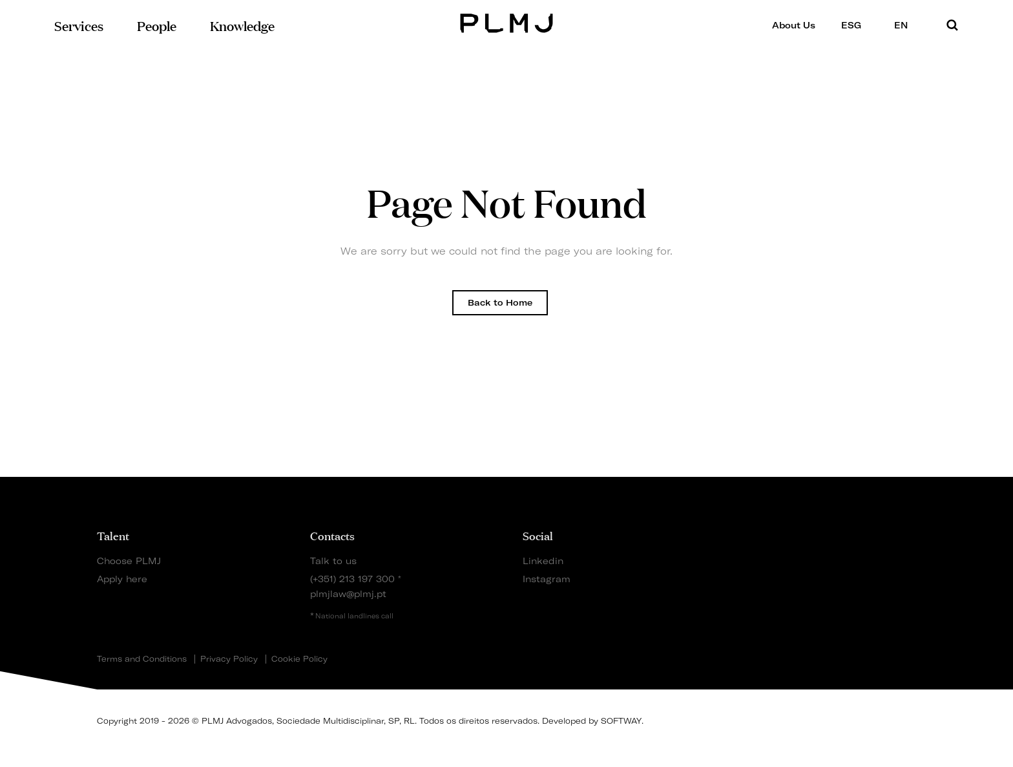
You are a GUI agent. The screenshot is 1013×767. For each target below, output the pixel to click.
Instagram (546, 578)
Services (78, 25)
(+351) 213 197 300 (352, 578)
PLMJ (507, 21)
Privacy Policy (229, 659)
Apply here (122, 578)
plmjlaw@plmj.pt (348, 593)
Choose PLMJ (129, 560)
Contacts (332, 535)
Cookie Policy (299, 659)
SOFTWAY (621, 721)
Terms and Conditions (142, 659)
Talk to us (333, 560)
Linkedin (543, 560)
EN (905, 25)
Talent (113, 535)
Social (538, 535)
